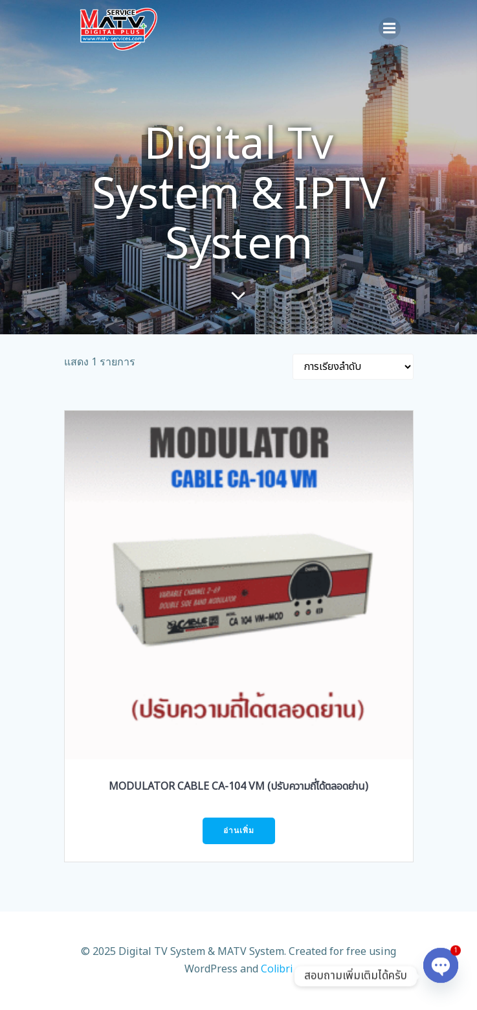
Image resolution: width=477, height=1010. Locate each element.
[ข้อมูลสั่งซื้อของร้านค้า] (353, 367)
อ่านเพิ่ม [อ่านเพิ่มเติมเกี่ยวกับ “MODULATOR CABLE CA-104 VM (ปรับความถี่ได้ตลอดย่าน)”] (238, 830)
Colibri (277, 968)
